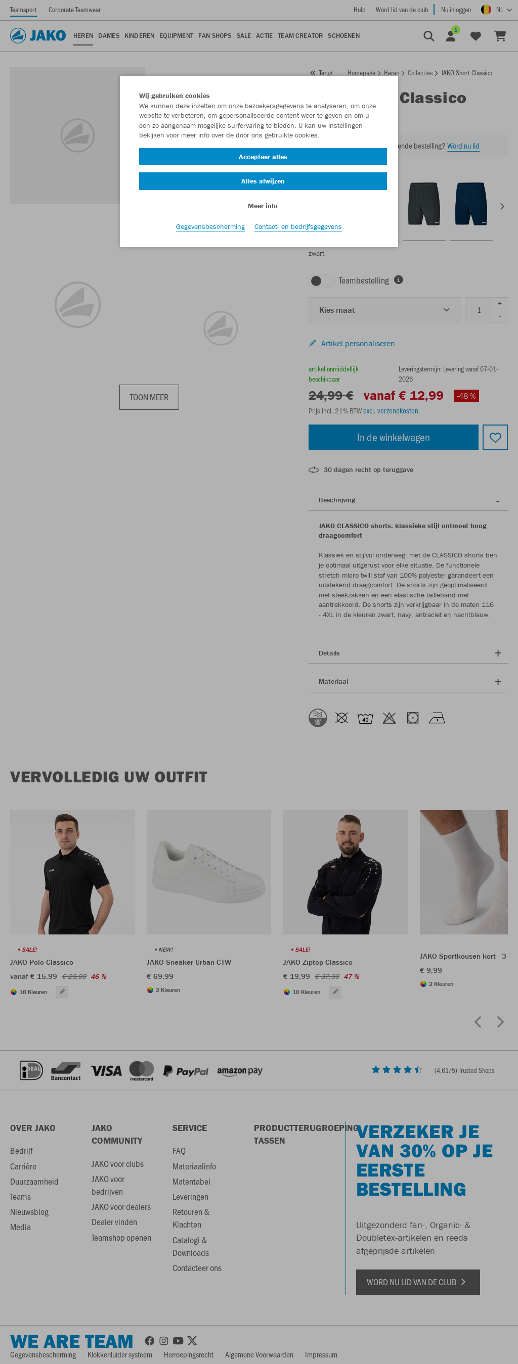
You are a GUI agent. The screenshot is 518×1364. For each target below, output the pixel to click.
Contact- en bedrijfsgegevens (298, 227)
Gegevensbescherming (210, 227)
